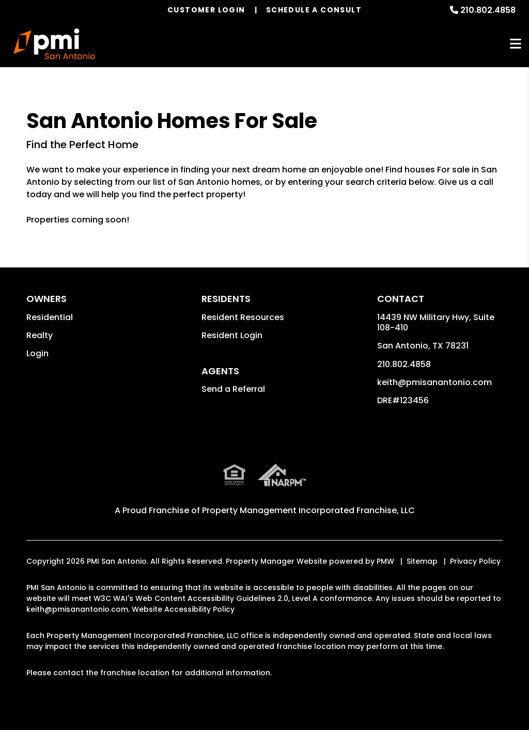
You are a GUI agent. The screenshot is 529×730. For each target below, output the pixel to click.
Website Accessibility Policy (183, 609)
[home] (54, 43)
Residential (49, 317)
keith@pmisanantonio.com (434, 382)
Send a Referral (233, 389)
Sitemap (422, 561)
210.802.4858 (488, 10)
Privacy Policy (475, 561)
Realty (39, 335)
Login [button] (37, 353)
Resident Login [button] (231, 335)
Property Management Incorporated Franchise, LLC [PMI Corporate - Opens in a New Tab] (308, 510)
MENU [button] (515, 44)
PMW (385, 561)
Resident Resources (242, 317)
